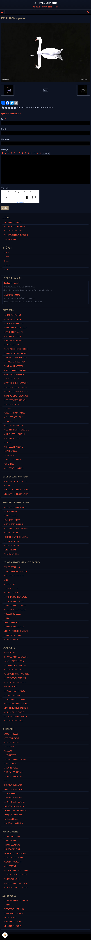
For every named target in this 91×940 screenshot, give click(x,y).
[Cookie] (5, 935)
